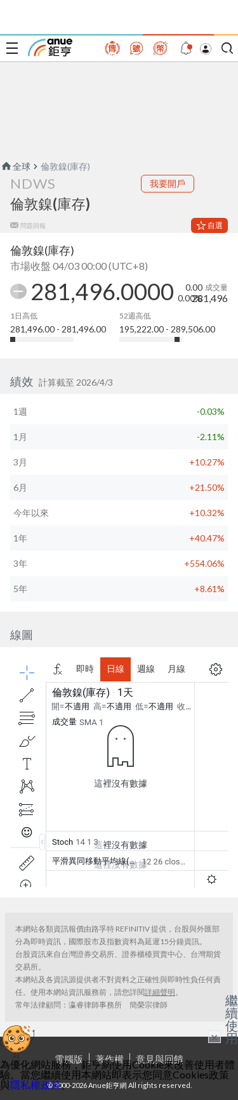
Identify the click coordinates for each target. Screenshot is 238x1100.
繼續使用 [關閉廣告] (231, 1019)
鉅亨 (50, 47)
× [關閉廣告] (214, 1036)
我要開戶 (167, 183)
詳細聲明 (160, 992)
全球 (15, 166)
